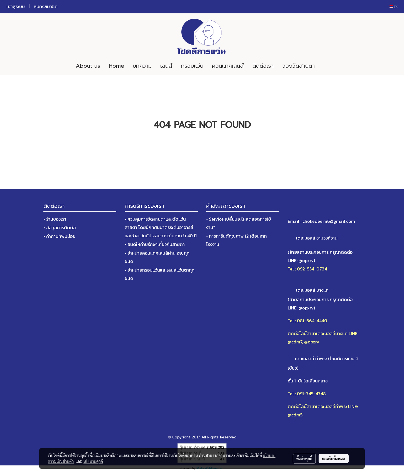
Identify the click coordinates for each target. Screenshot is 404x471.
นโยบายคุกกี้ (93, 461)
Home (116, 66)
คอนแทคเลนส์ (228, 66)
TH (394, 6)
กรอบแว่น (192, 66)
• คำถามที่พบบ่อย (59, 236)
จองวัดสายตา (298, 66)
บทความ (142, 66)
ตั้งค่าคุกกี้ (304, 458)
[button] (327, 66)
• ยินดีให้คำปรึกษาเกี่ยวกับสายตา (155, 244)
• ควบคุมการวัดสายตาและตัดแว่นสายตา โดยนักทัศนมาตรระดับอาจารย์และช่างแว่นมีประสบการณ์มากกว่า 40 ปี (161, 227)
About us (88, 66)
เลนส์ (166, 66)
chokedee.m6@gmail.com (328, 221)
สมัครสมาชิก (46, 6)
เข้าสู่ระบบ (15, 6)
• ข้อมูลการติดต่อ (59, 227)
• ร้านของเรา (54, 219)
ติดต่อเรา (263, 66)
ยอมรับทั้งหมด (333, 458)
